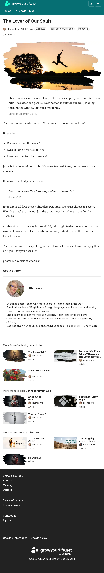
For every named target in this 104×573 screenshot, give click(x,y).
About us (8, 480)
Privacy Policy (11, 505)
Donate (7, 489)
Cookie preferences (15, 537)
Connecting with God (38, 390)
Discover (33, 432)
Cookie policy (39, 537)
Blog (31, 10)
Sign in (7, 520)
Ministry (8, 485)
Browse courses (13, 475)
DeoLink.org (68, 558)
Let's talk (20, 10)
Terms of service (13, 500)
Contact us (9, 515)
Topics (7, 10)
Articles (37, 345)
